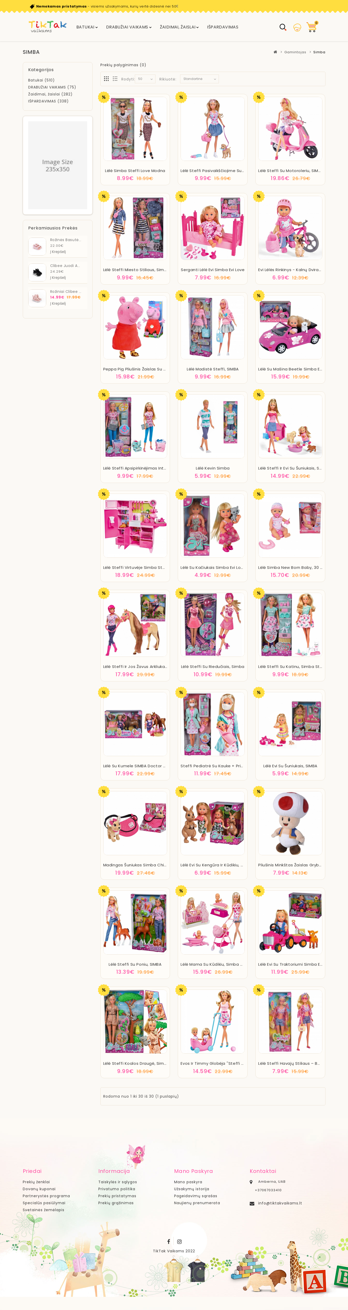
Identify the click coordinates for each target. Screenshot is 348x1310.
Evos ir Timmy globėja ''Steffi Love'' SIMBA (223, 1063)
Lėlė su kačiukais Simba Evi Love (213, 567)
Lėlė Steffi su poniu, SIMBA (135, 964)
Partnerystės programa (46, 1196)
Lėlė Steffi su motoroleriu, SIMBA (290, 170)
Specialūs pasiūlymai (44, 1202)
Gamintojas (295, 52)
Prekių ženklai (36, 1182)
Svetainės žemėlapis (43, 1209)
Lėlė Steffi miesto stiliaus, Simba (136, 269)
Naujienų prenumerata (197, 1202)
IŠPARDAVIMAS (222, 27)
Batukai (85, 27)
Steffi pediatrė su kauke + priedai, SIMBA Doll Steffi (233, 766)
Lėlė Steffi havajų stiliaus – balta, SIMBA (299, 1063)
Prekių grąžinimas (116, 1202)
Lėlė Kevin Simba (213, 468)
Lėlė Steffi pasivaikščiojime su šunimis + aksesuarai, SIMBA (240, 170)
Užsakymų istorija (191, 1189)
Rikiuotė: (167, 79)
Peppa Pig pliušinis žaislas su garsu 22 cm (146, 369)
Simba (319, 52)
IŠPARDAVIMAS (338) (48, 101)
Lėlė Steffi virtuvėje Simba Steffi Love (141, 567)
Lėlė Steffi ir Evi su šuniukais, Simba (294, 468)
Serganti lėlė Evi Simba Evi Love (213, 269)
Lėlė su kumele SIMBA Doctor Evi (135, 766)
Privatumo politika (116, 1189)
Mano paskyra (188, 1182)
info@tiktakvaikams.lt (280, 1203)
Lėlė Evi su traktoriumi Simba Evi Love (296, 964)
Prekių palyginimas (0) (123, 65)
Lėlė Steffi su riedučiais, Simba (213, 666)
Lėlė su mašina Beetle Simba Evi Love (296, 369)
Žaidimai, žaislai (178, 27)
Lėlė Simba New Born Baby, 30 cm (292, 567)
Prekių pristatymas (117, 1196)
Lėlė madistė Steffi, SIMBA (213, 369)
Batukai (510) (41, 80)
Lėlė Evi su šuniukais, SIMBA (290, 766)
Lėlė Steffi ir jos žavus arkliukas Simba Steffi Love (154, 666)
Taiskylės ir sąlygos (117, 1182)
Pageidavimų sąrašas (195, 1196)
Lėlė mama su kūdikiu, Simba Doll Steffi (220, 964)
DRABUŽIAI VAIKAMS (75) (52, 87)
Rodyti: (128, 79)
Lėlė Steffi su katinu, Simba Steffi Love (297, 666)
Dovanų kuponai (39, 1189)
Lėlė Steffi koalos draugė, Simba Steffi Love (148, 1063)
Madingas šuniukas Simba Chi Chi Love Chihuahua (154, 865)
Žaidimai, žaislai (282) (50, 94)
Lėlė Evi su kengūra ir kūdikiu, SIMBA (216, 865)
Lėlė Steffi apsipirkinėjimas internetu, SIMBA (147, 468)
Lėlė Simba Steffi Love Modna (135, 170)
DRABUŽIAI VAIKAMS (127, 27)
